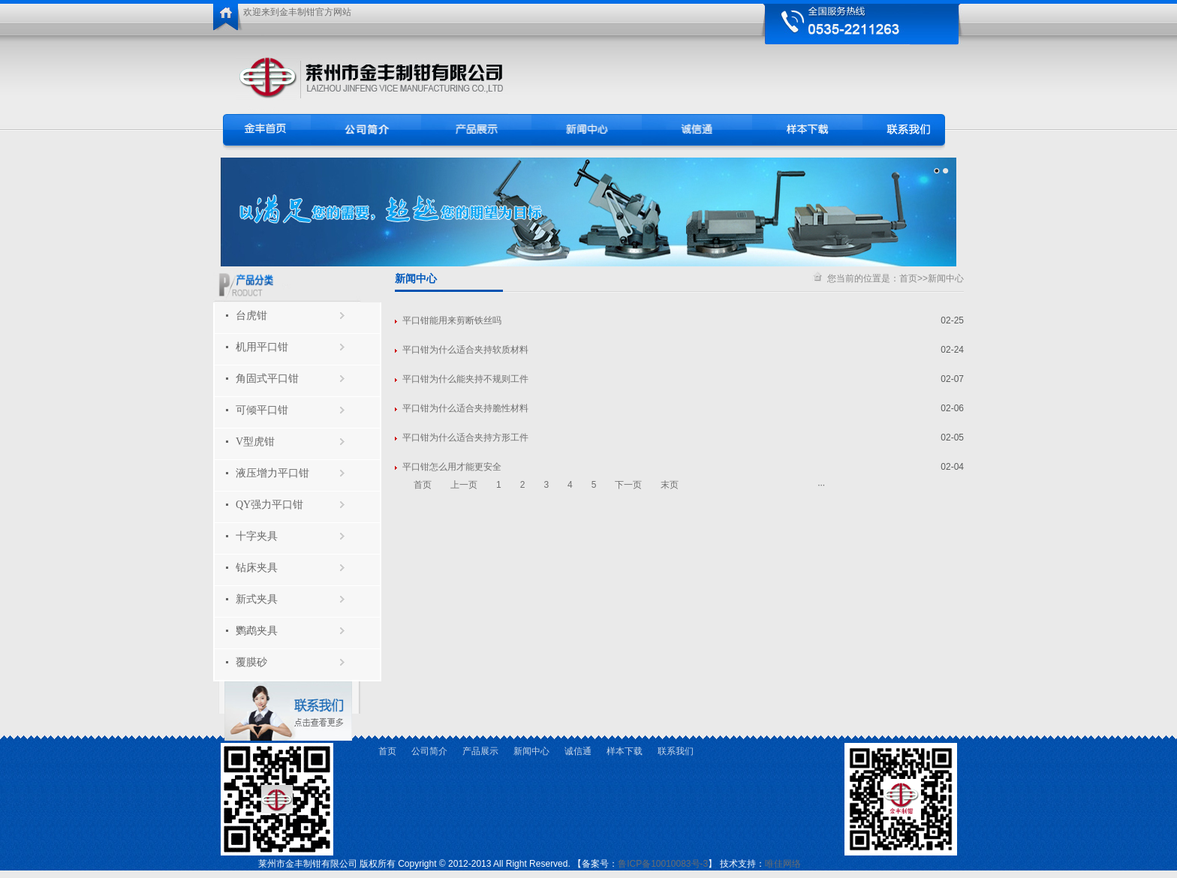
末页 (670, 485)
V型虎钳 (255, 441)
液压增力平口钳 (272, 473)
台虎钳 (251, 315)
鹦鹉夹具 (257, 630)
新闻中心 (946, 278)
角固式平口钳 (267, 378)
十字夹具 (257, 536)
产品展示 (480, 751)
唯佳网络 (783, 863)
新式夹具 (257, 599)
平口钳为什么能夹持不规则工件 (465, 379)
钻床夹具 (257, 567)
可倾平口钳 (262, 410)
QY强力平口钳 (269, 504)
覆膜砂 (251, 662)
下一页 (628, 485)
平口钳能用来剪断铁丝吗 (451, 320)
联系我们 (676, 751)
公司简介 (429, 751)
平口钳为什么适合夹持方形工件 (465, 437)
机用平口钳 (262, 347)
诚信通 (578, 751)
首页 (908, 278)
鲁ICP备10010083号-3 (663, 863)
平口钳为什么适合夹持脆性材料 (465, 408)
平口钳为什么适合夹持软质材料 (465, 349)
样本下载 (625, 751)
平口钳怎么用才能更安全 (451, 467)
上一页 (463, 485)
